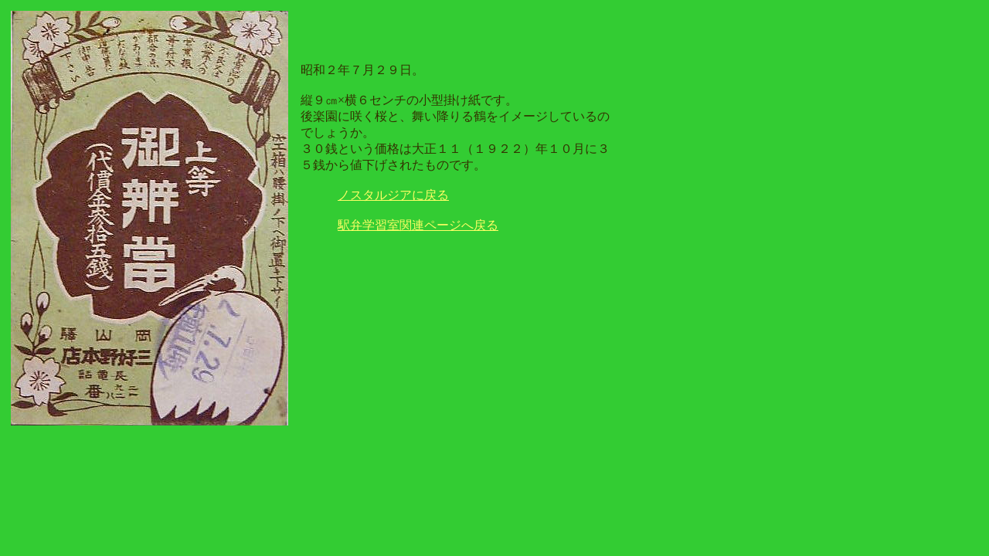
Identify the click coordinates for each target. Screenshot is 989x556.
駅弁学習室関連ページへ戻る (418, 225)
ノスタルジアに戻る (393, 195)
